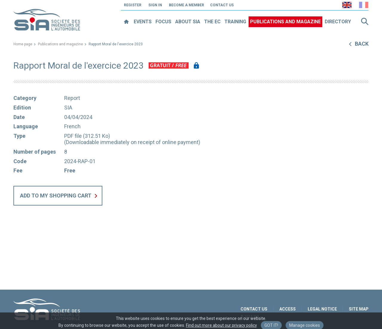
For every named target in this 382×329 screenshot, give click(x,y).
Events (143, 21)
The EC (212, 21)
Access (287, 309)
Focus (163, 21)
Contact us (222, 5)
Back (362, 44)
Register (132, 5)
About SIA (187, 21)
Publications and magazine (285, 21)
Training (235, 21)
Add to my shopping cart (55, 195)
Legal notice (322, 309)
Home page (22, 44)
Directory (338, 21)
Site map (359, 309)
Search (365, 21)
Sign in (155, 5)
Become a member (186, 5)
